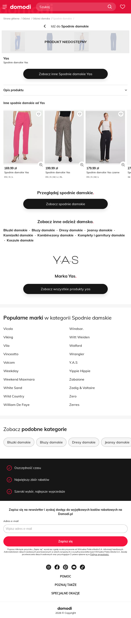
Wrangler (76, 354)
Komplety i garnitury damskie (101, 235)
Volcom (9, 362)
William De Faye (16, 405)
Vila (6, 345)
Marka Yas (65, 276)
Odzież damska (41, 18)
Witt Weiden (79, 337)
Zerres (74, 405)
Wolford (75, 345)
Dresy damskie (71, 230)
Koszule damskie (20, 240)
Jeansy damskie (99, 230)
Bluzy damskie (43, 230)
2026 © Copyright (65, 612)
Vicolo (8, 329)
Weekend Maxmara (19, 379)
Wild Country (13, 396)
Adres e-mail (11, 521)
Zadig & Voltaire (82, 388)
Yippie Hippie (79, 371)
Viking (8, 337)
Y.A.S (73, 362)
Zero (72, 396)
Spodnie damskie (62, 18)
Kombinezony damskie (55, 235)
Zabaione (76, 379)
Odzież (26, 18)
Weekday (11, 371)
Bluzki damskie (15, 230)
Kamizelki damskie (18, 235)
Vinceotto (10, 354)
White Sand (12, 388)
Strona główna (11, 18)
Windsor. (76, 329)
